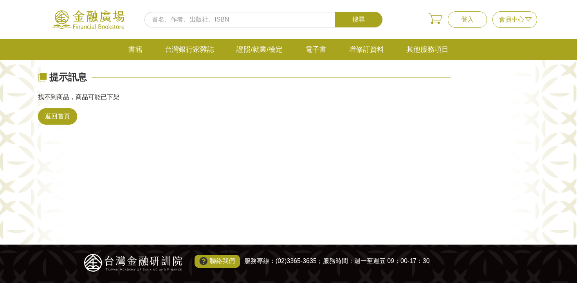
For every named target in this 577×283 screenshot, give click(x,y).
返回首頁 (57, 116)
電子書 (315, 49)
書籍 (135, 49)
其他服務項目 (427, 49)
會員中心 (511, 19)
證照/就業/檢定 (259, 49)
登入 (467, 19)
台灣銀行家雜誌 (189, 49)
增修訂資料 (366, 49)
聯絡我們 (222, 261)
